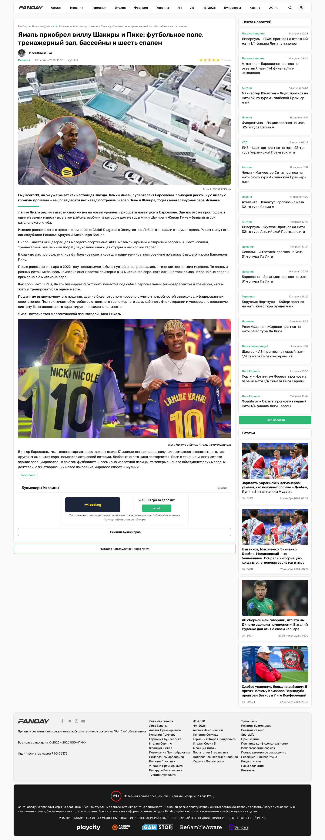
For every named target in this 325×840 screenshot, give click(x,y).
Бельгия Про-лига (162, 761)
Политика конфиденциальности (264, 743)
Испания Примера (162, 734)
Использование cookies (258, 748)
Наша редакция (252, 766)
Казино (254, 8)
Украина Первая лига (208, 761)
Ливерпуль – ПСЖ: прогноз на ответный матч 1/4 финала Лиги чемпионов (275, 41)
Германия (99, 8)
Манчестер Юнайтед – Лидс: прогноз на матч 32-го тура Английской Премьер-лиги (275, 97)
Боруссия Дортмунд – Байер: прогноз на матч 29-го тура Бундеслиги (273, 304)
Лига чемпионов (253, 33)
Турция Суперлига (162, 775)
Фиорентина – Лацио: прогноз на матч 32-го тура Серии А (273, 125)
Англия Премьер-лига (165, 730)
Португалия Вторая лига (210, 752)
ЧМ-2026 (199, 726)
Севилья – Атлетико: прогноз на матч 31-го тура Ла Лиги (272, 254)
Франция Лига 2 (204, 748)
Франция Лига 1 (160, 748)
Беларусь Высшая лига (165, 770)
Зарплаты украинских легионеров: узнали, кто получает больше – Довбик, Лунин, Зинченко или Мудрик (275, 487)
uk (271, 8)
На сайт (156, 508)
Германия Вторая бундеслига (214, 739)
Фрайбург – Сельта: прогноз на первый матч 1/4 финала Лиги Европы (274, 403)
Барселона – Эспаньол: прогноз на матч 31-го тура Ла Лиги (274, 279)
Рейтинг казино (252, 730)
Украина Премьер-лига (166, 766)
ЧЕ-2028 (209, 8)
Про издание (250, 739)
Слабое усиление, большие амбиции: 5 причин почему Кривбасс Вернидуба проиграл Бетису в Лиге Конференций (274, 691)
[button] (290, 7)
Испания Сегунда (205, 734)
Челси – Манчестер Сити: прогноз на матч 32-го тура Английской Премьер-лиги (274, 177)
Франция (141, 8)
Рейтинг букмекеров (125, 532)
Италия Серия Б (204, 743)
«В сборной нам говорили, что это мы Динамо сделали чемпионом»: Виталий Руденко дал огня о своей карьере (275, 624)
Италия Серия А (160, 743)
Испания (76, 8)
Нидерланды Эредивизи (166, 757)
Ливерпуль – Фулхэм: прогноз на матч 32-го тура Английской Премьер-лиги (273, 229)
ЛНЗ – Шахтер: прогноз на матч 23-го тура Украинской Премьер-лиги (273, 150)
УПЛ (245, 142)
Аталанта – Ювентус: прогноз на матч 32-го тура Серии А (273, 204)
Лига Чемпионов (161, 721)
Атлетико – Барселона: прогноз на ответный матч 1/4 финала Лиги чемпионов (270, 68)
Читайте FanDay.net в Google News (124, 549)
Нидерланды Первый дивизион (215, 757)
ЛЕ (192, 8)
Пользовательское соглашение (263, 752)
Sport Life (247, 734)
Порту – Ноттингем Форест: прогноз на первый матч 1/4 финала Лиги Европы (274, 378)
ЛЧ (180, 8)
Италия (120, 8)
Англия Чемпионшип (208, 730)
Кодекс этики (251, 761)
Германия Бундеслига (165, 739)
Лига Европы (251, 371)
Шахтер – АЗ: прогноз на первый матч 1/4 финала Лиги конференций (273, 354)
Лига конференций (255, 346)
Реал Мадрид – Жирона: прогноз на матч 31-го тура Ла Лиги (271, 329)
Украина (162, 8)
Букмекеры (232, 8)
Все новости (276, 420)
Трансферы (249, 721)
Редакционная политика (259, 757)
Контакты (248, 770)
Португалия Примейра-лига (169, 752)
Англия (56, 8)
